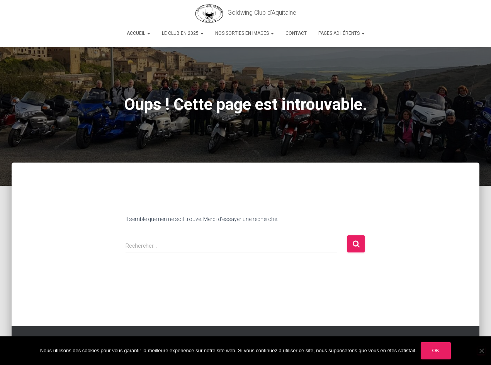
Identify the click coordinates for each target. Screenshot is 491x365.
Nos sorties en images (244, 33)
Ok (436, 350)
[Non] (481, 351)
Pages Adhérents (341, 33)
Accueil (138, 33)
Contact (296, 33)
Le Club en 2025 (183, 33)
